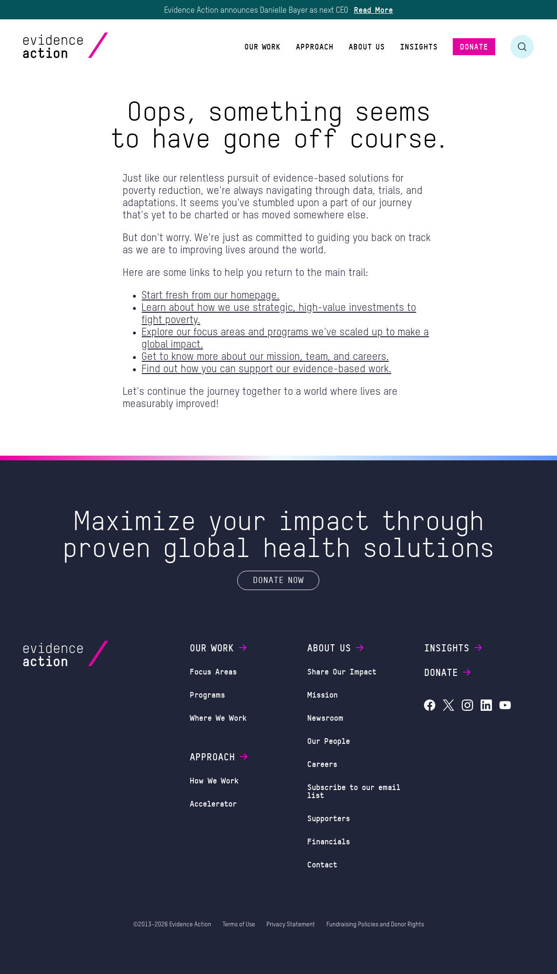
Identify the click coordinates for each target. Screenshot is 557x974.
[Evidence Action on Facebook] (429, 706)
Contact (322, 864)
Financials (328, 841)
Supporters (328, 818)
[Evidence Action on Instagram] (467, 706)
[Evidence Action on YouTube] (505, 706)
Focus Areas (213, 671)
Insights (453, 647)
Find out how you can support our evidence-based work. (266, 369)
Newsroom (325, 717)
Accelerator (213, 803)
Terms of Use (239, 925)
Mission (322, 694)
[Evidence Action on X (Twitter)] (448, 706)
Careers (322, 763)
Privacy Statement (290, 925)
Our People (328, 740)
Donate (448, 672)
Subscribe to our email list (353, 791)
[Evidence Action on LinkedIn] (486, 706)
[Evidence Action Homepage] (83, 46)
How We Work (214, 780)
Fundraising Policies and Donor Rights (375, 925)
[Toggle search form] (522, 46)
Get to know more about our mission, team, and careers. (265, 357)
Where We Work (218, 717)
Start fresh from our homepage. (210, 296)
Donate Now (278, 579)
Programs (207, 694)
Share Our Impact (341, 671)
